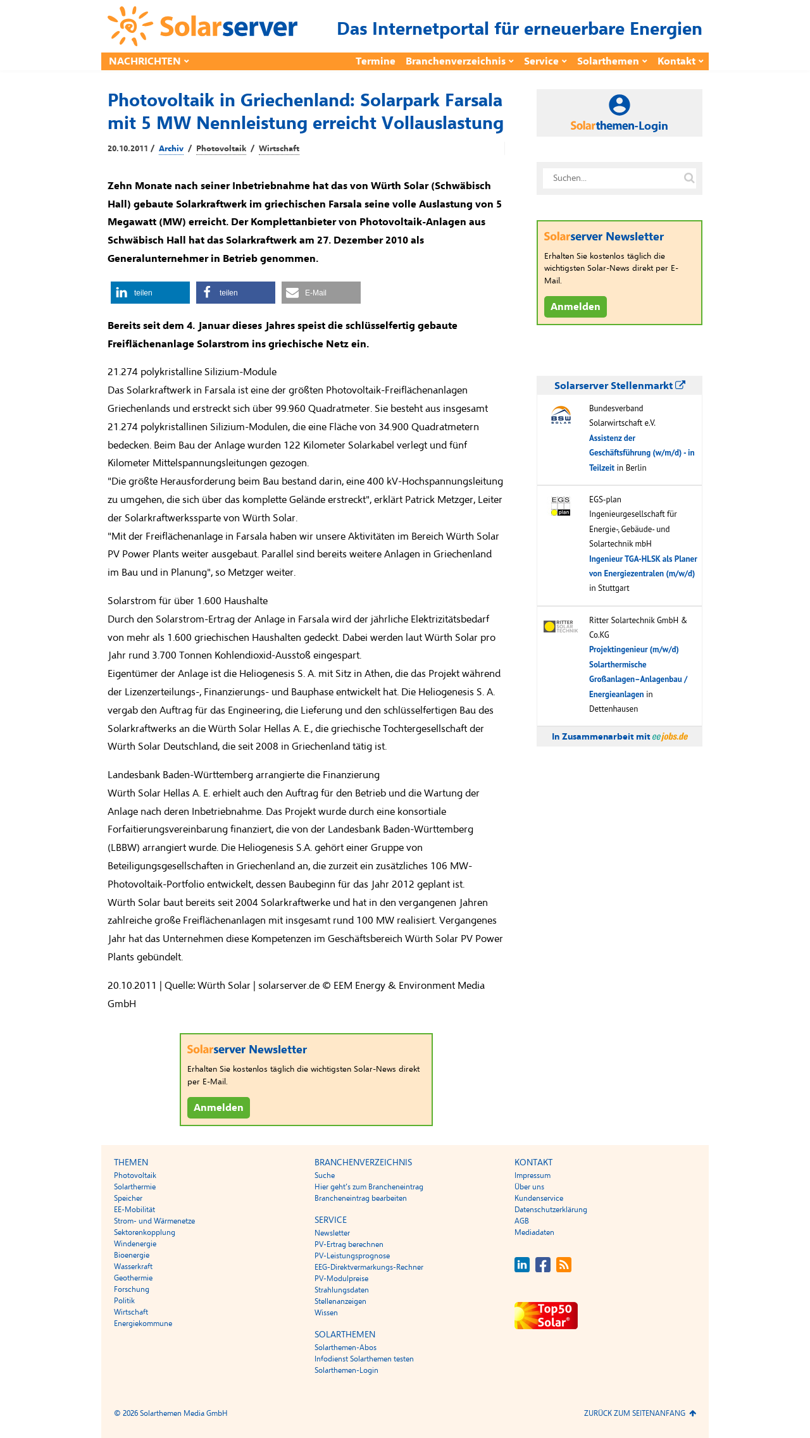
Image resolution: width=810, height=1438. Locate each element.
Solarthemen (608, 61)
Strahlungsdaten (342, 1290)
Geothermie (133, 1278)
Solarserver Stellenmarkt (619, 386)
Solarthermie (135, 1187)
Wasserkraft (133, 1266)
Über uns (529, 1187)
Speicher (128, 1198)
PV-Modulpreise (341, 1279)
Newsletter (332, 1233)
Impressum (532, 1175)
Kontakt (676, 61)
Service (541, 61)
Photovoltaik (221, 148)
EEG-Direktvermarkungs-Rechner (369, 1267)
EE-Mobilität (134, 1210)
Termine (376, 61)
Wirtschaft (279, 148)
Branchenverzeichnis (456, 61)
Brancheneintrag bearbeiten (361, 1198)
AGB (521, 1221)
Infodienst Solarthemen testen (364, 1359)
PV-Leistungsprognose (352, 1256)
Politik (124, 1301)
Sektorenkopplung (144, 1232)
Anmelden (219, 1108)
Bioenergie (131, 1255)
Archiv (171, 148)
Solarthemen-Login (346, 1370)
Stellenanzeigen (340, 1301)
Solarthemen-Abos (346, 1347)
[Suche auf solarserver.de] (689, 178)
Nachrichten (145, 61)
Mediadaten (534, 1232)
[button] (150, 293)
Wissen (326, 1313)
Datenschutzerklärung (550, 1210)
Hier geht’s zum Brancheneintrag (369, 1187)
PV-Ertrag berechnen (349, 1244)
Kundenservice (538, 1198)
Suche (325, 1175)
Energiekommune (143, 1323)
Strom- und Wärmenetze (154, 1221)
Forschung (131, 1289)
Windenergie (135, 1244)
